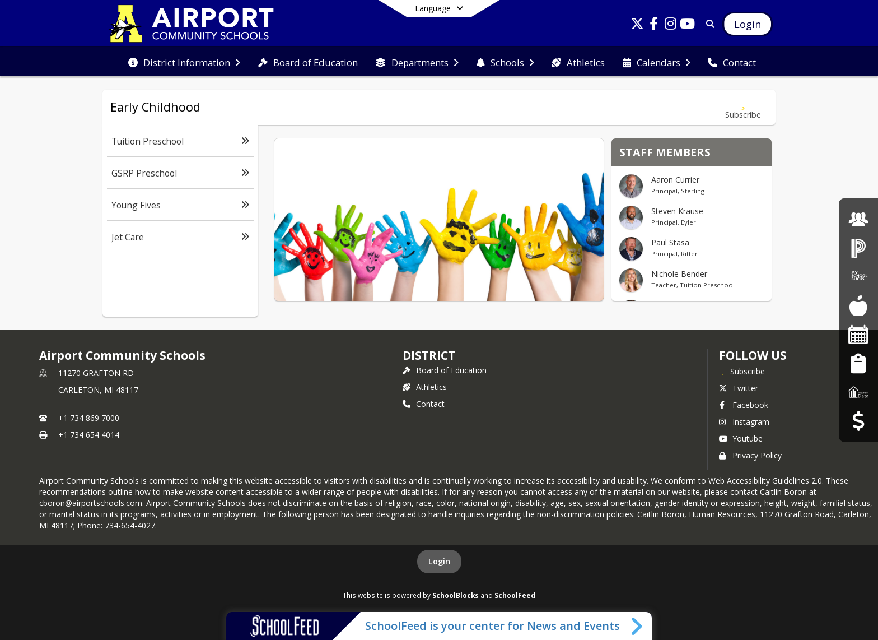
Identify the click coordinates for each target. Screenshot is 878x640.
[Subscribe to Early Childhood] (743, 107)
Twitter (738, 388)
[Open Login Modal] (747, 24)
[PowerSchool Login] (858, 248)
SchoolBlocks (455, 595)
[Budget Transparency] (858, 420)
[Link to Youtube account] (687, 25)
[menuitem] (184, 61)
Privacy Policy (750, 455)
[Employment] (858, 219)
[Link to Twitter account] (637, 25)
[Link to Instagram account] (670, 25)
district (429, 355)
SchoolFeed (514, 595)
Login (439, 561)
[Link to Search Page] (708, 23)
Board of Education (445, 370)
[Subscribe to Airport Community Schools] (742, 371)
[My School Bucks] (858, 276)
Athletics (425, 387)
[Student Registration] (858, 363)
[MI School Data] (858, 392)
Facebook (743, 405)
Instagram (744, 421)
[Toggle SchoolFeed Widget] (637, 626)
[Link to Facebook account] (654, 25)
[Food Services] (858, 305)
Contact (424, 403)
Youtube (741, 438)
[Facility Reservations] (858, 334)
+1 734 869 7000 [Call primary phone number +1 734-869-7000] (88, 417)
